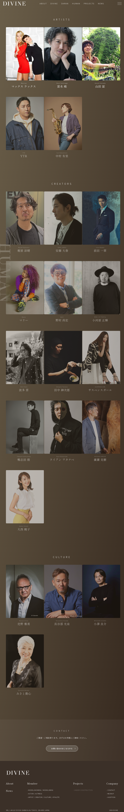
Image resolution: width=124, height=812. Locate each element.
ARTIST (31, 797)
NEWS (101, 3)
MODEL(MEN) (48, 790)
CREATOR (38, 797)
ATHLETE (56, 797)
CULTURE (47, 797)
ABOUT (43, 3)
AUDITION (111, 797)
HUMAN (76, 3)
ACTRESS (38, 793)
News (9, 790)
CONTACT (111, 790)
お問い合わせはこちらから (62, 748)
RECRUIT (111, 793)
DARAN (65, 3)
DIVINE (54, 3)
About (9, 783)
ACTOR (31, 793)
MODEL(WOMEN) (34, 790)
